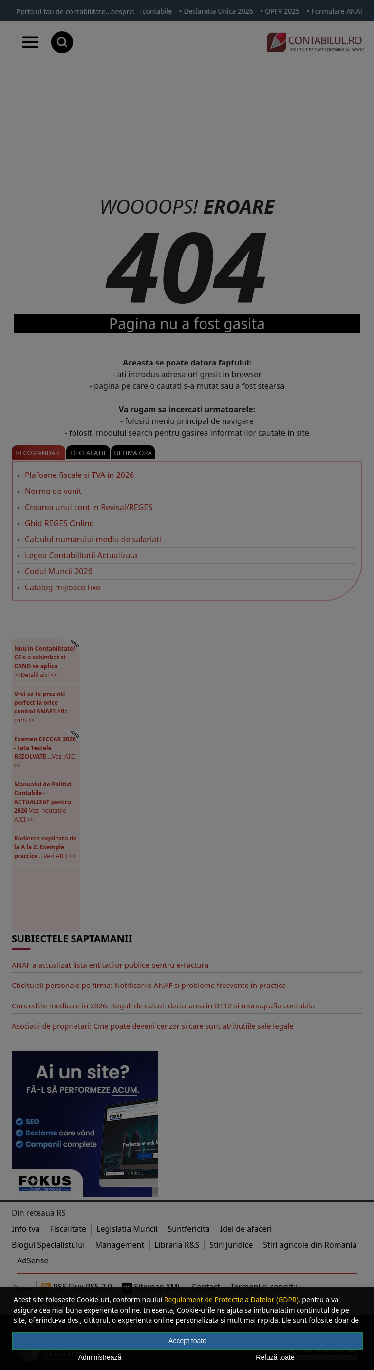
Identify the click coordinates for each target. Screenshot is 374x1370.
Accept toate (187, 1341)
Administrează (100, 1357)
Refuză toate (275, 1357)
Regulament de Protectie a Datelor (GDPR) (231, 1299)
